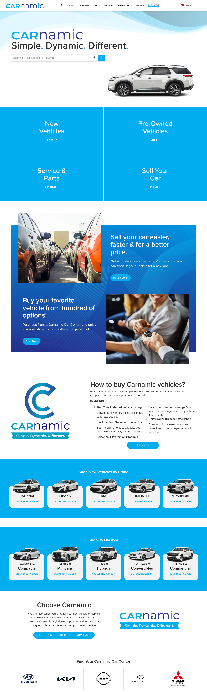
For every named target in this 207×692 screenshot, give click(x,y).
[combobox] (58, 58)
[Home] (61, 5)
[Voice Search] (94, 58)
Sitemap (98, 684)
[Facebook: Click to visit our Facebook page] (128, 668)
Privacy (106, 684)
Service (108, 5)
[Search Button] (101, 58)
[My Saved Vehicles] (186, 5)
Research (123, 5)
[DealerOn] (56, 683)
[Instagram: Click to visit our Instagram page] (149, 668)
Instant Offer (121, 233)
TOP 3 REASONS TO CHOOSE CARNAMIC (64, 592)
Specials (84, 5)
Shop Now (32, 297)
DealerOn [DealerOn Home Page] (89, 684)
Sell (96, 5)
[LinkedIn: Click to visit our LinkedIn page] (138, 668)
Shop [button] (71, 5)
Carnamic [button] (139, 5)
